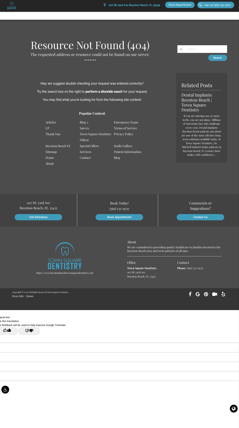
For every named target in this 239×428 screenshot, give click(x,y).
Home (78, 14)
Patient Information (112, 14)
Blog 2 (84, 122)
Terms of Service (125, 128)
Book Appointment (180, 4)
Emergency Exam (126, 122)
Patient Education (157, 14)
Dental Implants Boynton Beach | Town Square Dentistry (197, 102)
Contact (85, 158)
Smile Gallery (204, 14)
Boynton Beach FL (58, 146)
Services (135, 14)
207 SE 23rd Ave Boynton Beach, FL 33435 (132, 5)
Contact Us (225, 14)
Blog (117, 158)
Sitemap (51, 152)
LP (47, 128)
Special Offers (182, 14)
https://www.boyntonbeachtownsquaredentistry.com (64, 273)
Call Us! (214, 5)
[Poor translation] (29, 331)
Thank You (53, 134)
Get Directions (38, 217)
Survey (84, 128)
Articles (51, 122)
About (91, 14)
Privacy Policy (123, 134)
